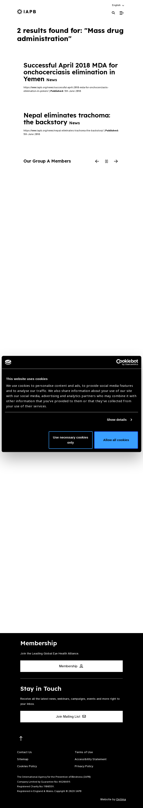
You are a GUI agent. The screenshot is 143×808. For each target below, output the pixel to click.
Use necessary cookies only (70, 440)
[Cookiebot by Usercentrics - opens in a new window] (119, 362)
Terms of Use (84, 752)
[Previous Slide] (97, 161)
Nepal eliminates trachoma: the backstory (66, 118)
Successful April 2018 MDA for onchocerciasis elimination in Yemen (70, 72)
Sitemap (22, 759)
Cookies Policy (27, 766)
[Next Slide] (116, 161)
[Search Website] (113, 12)
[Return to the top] (21, 738)
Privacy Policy (84, 766)
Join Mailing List (71, 716)
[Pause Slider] (106, 161)
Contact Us (24, 752)
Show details (117, 419)
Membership (71, 666)
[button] (118, 5)
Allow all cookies (116, 440)
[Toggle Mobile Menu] (122, 13)
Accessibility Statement (91, 759)
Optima (121, 799)
